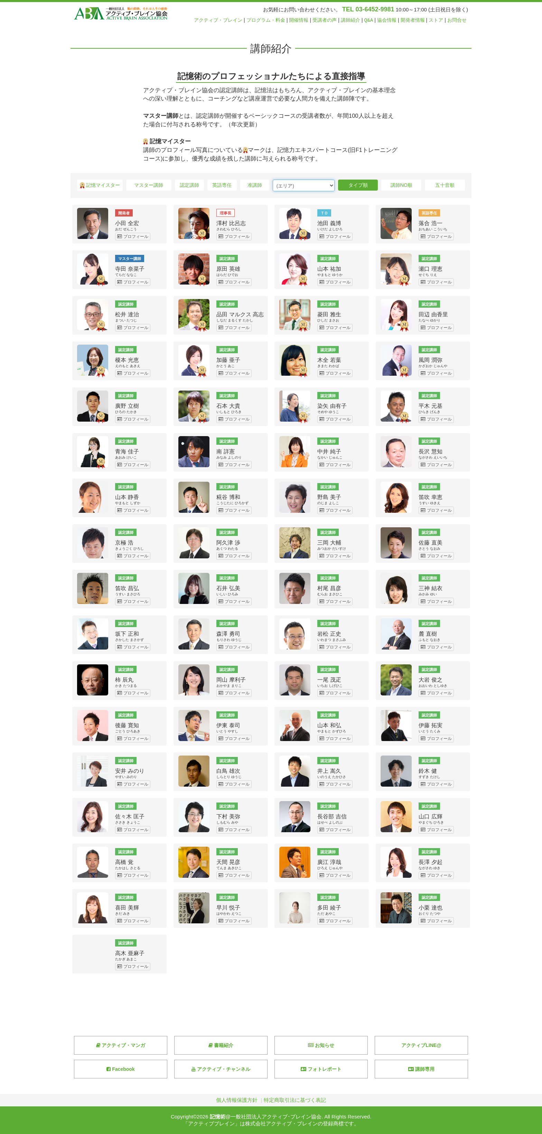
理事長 (225, 213)
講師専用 (421, 1069)
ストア (436, 20)
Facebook (120, 1069)
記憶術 (217, 1116)
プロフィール (132, 236)
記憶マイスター (100, 185)
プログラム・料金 (265, 20)
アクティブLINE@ (421, 1045)
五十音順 (445, 185)
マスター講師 (148, 185)
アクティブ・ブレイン (218, 20)
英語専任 (222, 185)
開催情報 (298, 20)
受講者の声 (324, 20)
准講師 (254, 185)
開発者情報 (413, 20)
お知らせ (321, 1045)
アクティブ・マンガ (121, 1045)
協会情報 (386, 20)
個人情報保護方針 (237, 1100)
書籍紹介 (221, 1045)
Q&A (368, 20)
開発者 (124, 213)
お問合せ (457, 20)
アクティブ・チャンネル (220, 1069)
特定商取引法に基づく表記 (295, 1100)
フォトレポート (321, 1069)
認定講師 (189, 185)
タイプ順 (358, 185)
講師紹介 (350, 20)
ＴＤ (324, 213)
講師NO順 (401, 185)
